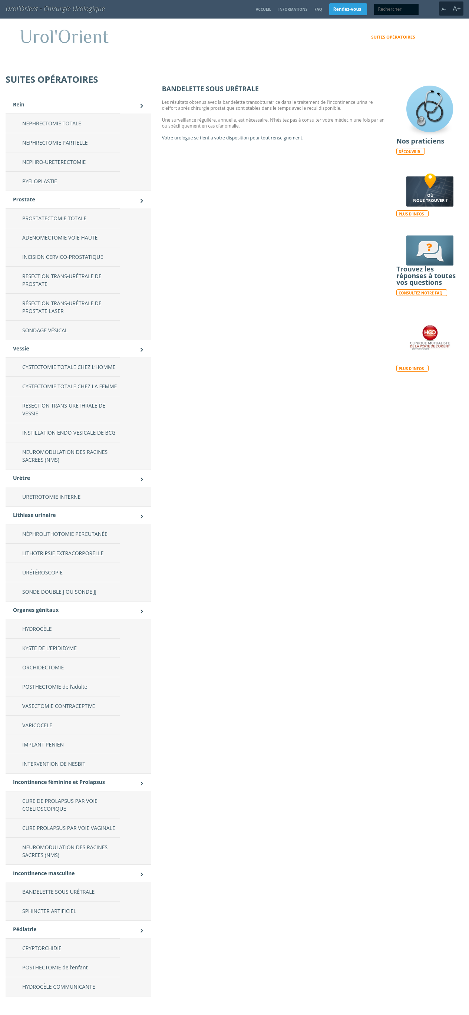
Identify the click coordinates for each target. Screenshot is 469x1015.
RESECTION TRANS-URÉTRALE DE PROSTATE (62, 280)
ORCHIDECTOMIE (43, 667)
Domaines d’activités (245, 37)
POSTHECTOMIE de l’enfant (55, 967)
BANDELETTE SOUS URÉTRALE (58, 891)
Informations (293, 9)
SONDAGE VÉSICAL (44, 330)
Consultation (345, 37)
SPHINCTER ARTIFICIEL (49, 911)
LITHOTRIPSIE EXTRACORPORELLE (62, 553)
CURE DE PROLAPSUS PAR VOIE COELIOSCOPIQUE (60, 804)
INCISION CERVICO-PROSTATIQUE (62, 256)
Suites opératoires (393, 37)
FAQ (318, 9)
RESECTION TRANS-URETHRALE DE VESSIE (63, 409)
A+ (457, 8)
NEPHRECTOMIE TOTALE (51, 123)
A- (444, 9)
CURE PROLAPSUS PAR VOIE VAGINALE (68, 827)
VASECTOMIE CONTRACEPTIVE (58, 705)
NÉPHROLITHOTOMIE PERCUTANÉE (65, 533)
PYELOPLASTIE (39, 181)
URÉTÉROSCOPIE (42, 572)
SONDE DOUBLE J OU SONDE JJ (59, 591)
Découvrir (409, 151)
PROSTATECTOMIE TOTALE (54, 218)
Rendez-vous (347, 9)
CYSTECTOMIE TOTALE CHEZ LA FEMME (69, 386)
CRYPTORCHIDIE (42, 948)
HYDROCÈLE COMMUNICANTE (58, 986)
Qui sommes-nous (299, 37)
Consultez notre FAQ (420, 293)
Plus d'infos (411, 214)
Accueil (263, 9)
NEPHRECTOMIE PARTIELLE (55, 142)
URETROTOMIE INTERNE (51, 496)
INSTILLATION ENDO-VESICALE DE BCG (69, 432)
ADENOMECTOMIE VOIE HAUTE (60, 237)
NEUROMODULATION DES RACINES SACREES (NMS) (65, 455)
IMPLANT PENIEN (43, 744)
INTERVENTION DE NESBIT (53, 763)
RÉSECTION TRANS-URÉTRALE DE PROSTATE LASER (62, 307)
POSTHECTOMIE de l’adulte (54, 686)
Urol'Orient (115, 36)
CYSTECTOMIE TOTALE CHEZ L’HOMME (68, 366)
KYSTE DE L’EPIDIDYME (49, 648)
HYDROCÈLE (37, 628)
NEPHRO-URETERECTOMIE (54, 161)
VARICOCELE (37, 725)
